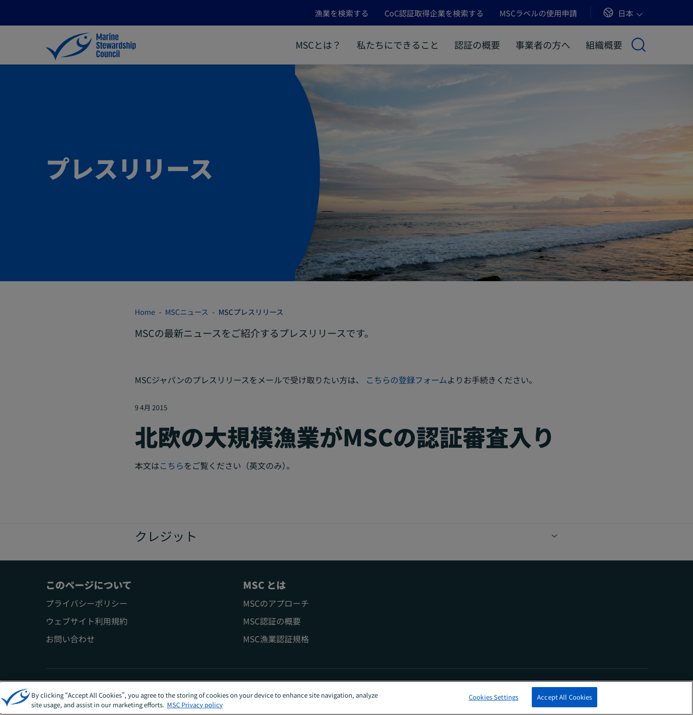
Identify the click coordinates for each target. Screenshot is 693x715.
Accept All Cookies (564, 698)
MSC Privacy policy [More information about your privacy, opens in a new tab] (195, 705)
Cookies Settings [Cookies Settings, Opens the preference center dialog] (493, 698)
